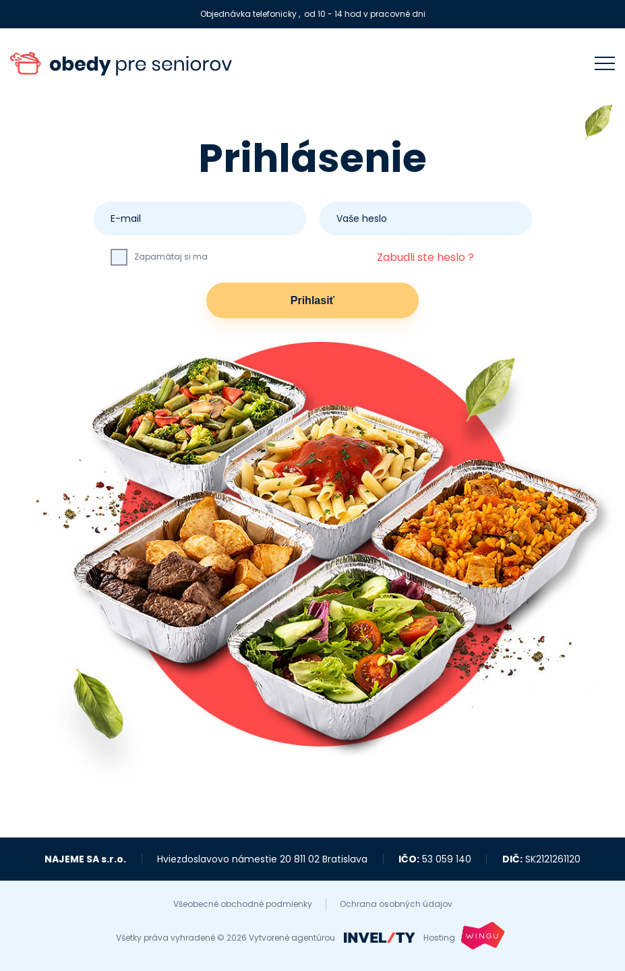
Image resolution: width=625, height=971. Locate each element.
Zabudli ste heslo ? (425, 257)
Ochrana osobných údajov (396, 904)
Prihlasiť (312, 300)
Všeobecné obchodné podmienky (242, 904)
